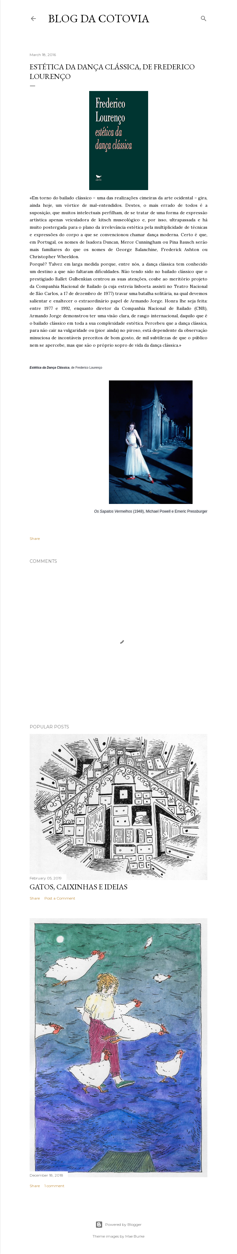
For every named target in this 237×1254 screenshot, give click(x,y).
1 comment (54, 1185)
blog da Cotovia (98, 18)
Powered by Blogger (118, 1224)
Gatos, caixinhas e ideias (78, 887)
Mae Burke (134, 1236)
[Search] (203, 17)
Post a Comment (59, 898)
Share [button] (35, 538)
